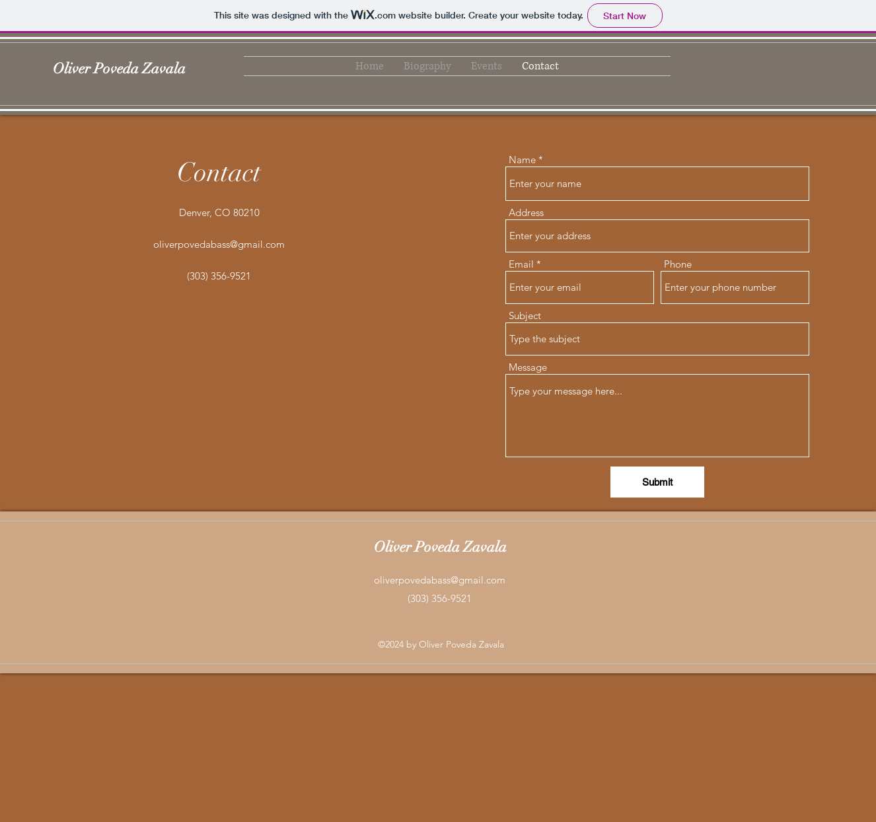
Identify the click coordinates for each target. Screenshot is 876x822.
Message (528, 367)
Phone (678, 264)
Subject (525, 315)
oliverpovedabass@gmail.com (219, 244)
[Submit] (657, 482)
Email (521, 264)
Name (522, 160)
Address (526, 212)
